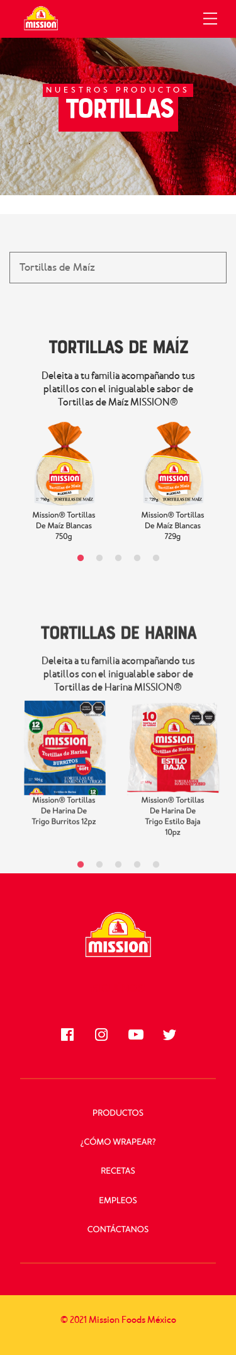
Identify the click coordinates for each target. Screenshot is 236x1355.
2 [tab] (99, 558)
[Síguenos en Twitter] (169, 1034)
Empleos (118, 1201)
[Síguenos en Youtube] (135, 1034)
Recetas (118, 1171)
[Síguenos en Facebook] (67, 1034)
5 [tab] (156, 558)
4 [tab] (137, 558)
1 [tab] (80, 558)
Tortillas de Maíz (118, 346)
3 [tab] (118, 558)
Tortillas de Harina (118, 641)
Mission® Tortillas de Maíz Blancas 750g (64, 525)
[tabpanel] (64, 479)
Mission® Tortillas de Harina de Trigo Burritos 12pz (63, 820)
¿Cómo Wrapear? (118, 1142)
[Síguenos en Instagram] (101, 1034)
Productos (118, 1113)
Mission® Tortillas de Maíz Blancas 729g (173, 525)
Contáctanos (118, 1230)
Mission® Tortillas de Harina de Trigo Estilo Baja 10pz (173, 826)
